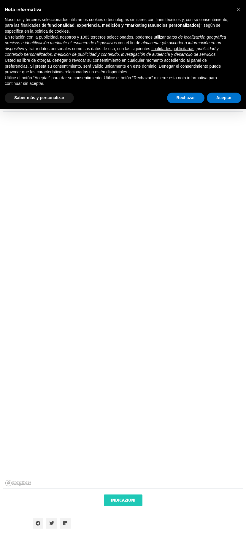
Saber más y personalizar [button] (39, 97)
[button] (38, 523)
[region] (123, 300)
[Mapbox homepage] (18, 483)
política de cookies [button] (51, 31)
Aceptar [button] (224, 97)
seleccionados (120, 37)
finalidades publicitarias (172, 48)
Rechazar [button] (186, 97)
